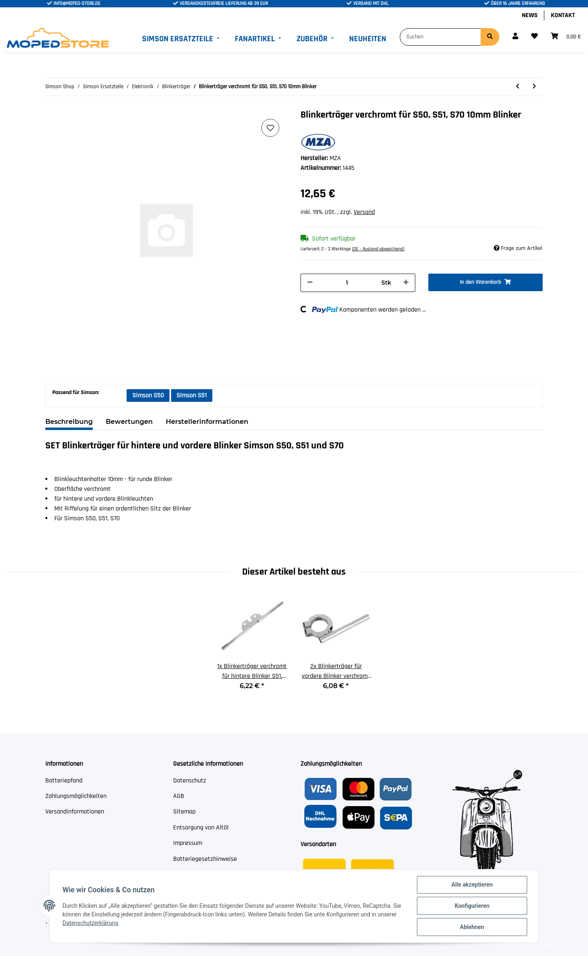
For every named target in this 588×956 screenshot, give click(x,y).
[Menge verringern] (310, 283)
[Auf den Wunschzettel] (270, 128)
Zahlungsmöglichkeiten (76, 796)
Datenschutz (189, 780)
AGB (178, 796)
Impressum (187, 843)
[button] (515, 36)
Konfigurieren (471, 906)
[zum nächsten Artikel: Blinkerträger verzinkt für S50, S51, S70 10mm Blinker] (534, 87)
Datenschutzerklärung (90, 923)
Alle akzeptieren (471, 884)
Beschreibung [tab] (69, 422)
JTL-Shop (546, 946)
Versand (364, 212)
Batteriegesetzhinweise (205, 859)
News (530, 15)
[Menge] (347, 283)
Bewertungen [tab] (129, 422)
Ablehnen (472, 927)
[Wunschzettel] (534, 36)
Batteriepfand (63, 780)
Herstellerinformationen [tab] (207, 422)
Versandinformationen (74, 811)
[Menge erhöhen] (406, 283)
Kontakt (563, 15)
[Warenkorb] (565, 36)
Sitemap (184, 811)
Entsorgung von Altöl (201, 827)
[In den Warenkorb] (485, 282)
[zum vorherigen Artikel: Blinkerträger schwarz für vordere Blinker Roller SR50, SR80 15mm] (517, 87)
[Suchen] (440, 37)
